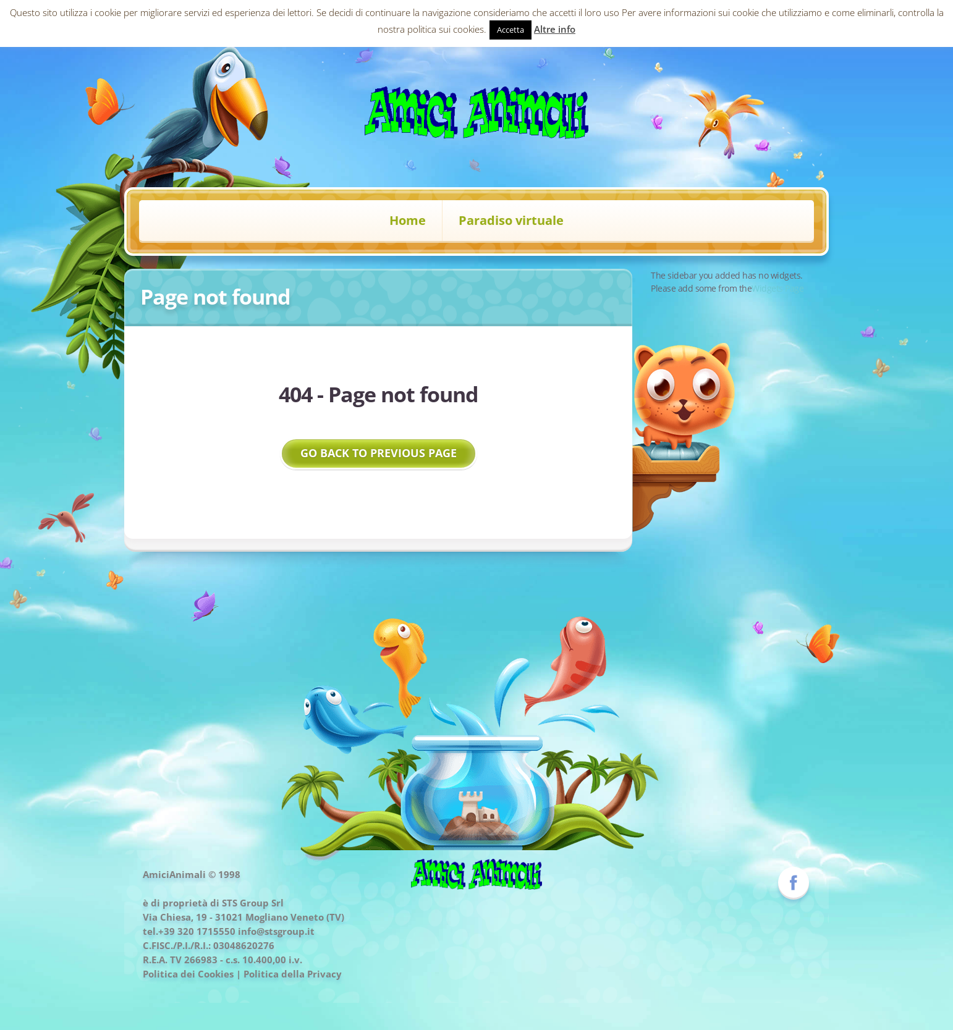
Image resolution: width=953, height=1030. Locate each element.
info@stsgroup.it (276, 931)
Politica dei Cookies (188, 974)
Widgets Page (777, 288)
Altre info (554, 29)
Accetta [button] (510, 29)
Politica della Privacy (293, 974)
